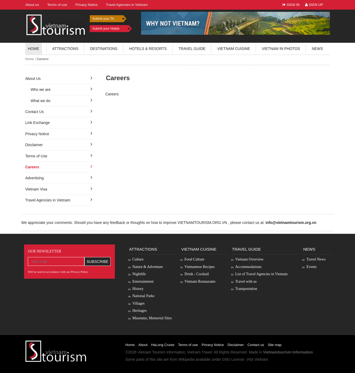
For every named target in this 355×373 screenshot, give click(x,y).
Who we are (41, 89)
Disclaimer (34, 145)
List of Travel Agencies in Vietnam (261, 274)
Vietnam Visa (36, 189)
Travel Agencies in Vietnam (48, 200)
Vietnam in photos (281, 48)
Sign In (290, 5)
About (142, 345)
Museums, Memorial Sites (152, 318)
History (138, 289)
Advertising (34, 178)
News (317, 48)
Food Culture (194, 259)
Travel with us (246, 281)
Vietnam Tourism (151, 352)
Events (311, 267)
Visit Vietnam (257, 359)
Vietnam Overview (249, 259)
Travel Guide (246, 249)
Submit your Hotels (105, 28)
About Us (33, 78)
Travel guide (191, 48)
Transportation (246, 289)
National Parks (143, 296)
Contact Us (34, 112)
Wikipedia (186, 359)
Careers (32, 167)
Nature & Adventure (147, 267)
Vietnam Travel (199, 352)
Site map (274, 345)
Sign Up (314, 5)
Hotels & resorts (148, 48)
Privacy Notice (37, 134)
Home (33, 48)
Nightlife (139, 274)
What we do (40, 101)
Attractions (65, 48)
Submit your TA (103, 19)
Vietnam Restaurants (200, 281)
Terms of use (188, 345)
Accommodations (248, 267)
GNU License (233, 359)
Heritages (139, 311)
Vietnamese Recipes (200, 267)
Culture (138, 259)
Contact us (255, 345)
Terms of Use (36, 156)
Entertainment (143, 281)
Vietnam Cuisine (233, 48)
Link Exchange (37, 123)
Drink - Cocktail (197, 274)
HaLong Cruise (162, 345)
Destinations (103, 48)
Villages (138, 303)
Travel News (315, 259)
